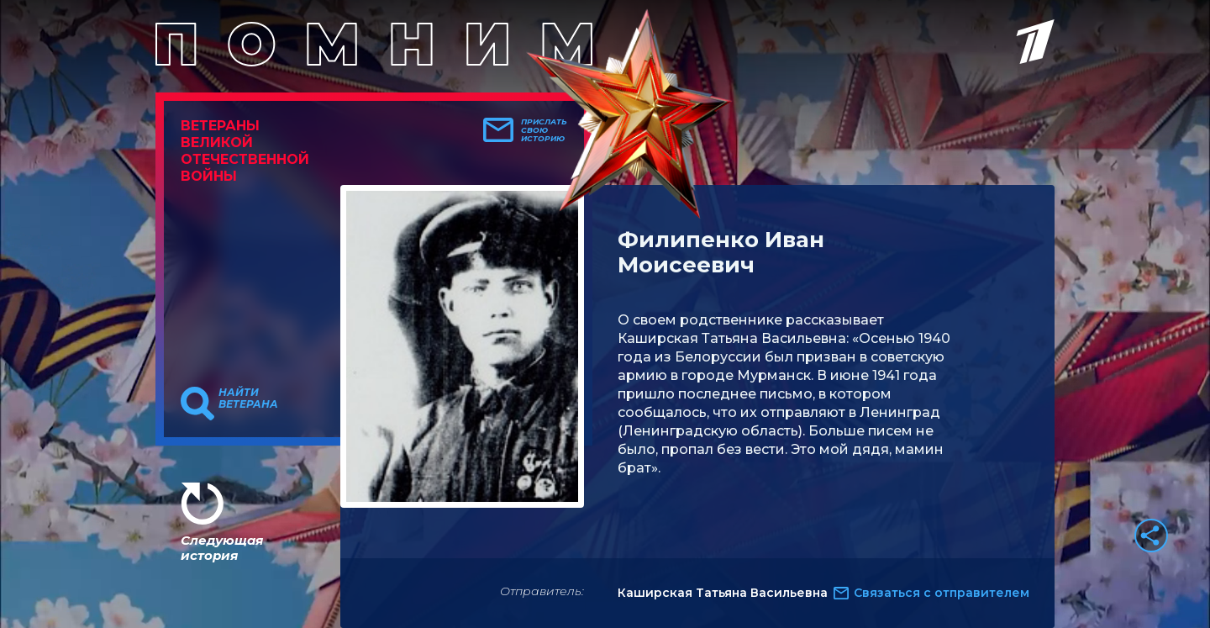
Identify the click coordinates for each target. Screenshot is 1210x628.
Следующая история (222, 547)
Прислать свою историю (544, 130)
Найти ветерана (248, 398)
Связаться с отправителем (941, 592)
